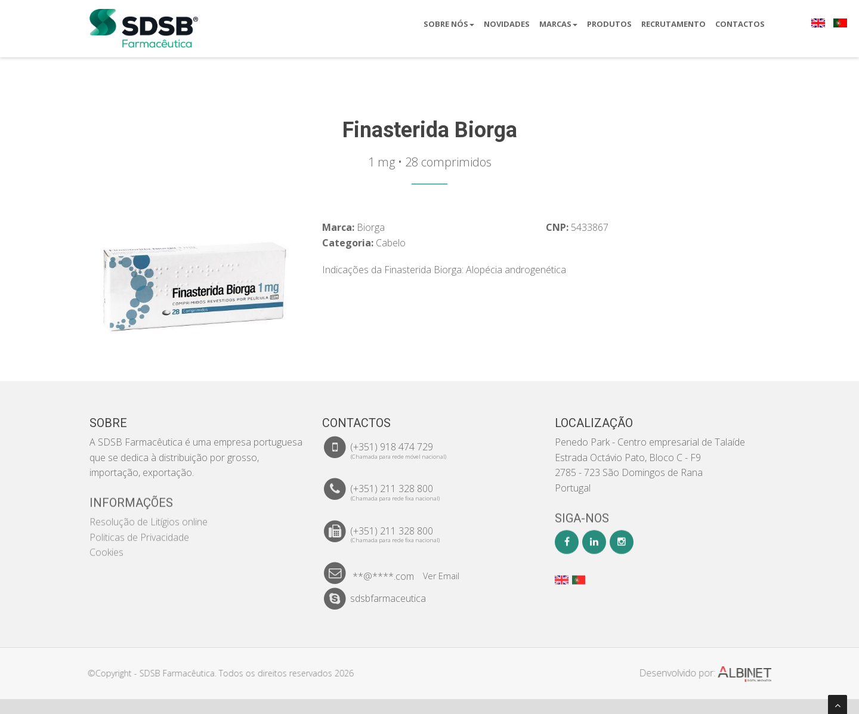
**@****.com (383, 576)
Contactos (740, 23)
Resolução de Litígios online (148, 514)
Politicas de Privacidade (139, 530)
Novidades (507, 23)
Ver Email (441, 576)
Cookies (106, 545)
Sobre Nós (449, 23)
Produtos (609, 23)
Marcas (558, 23)
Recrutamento (673, 23)
